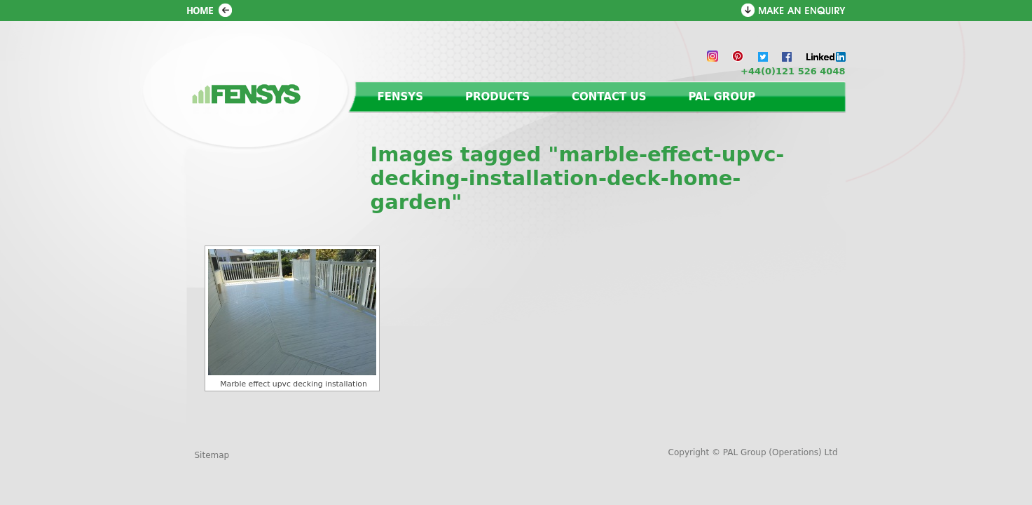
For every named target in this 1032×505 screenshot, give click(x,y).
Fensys (401, 96)
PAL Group (721, 96)
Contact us (609, 96)
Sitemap (212, 455)
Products (497, 96)
